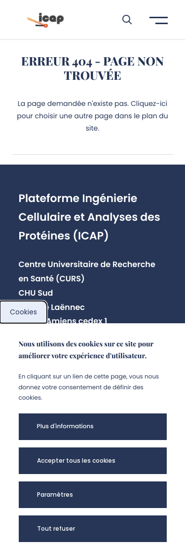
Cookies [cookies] (23, 312)
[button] (122, 19)
